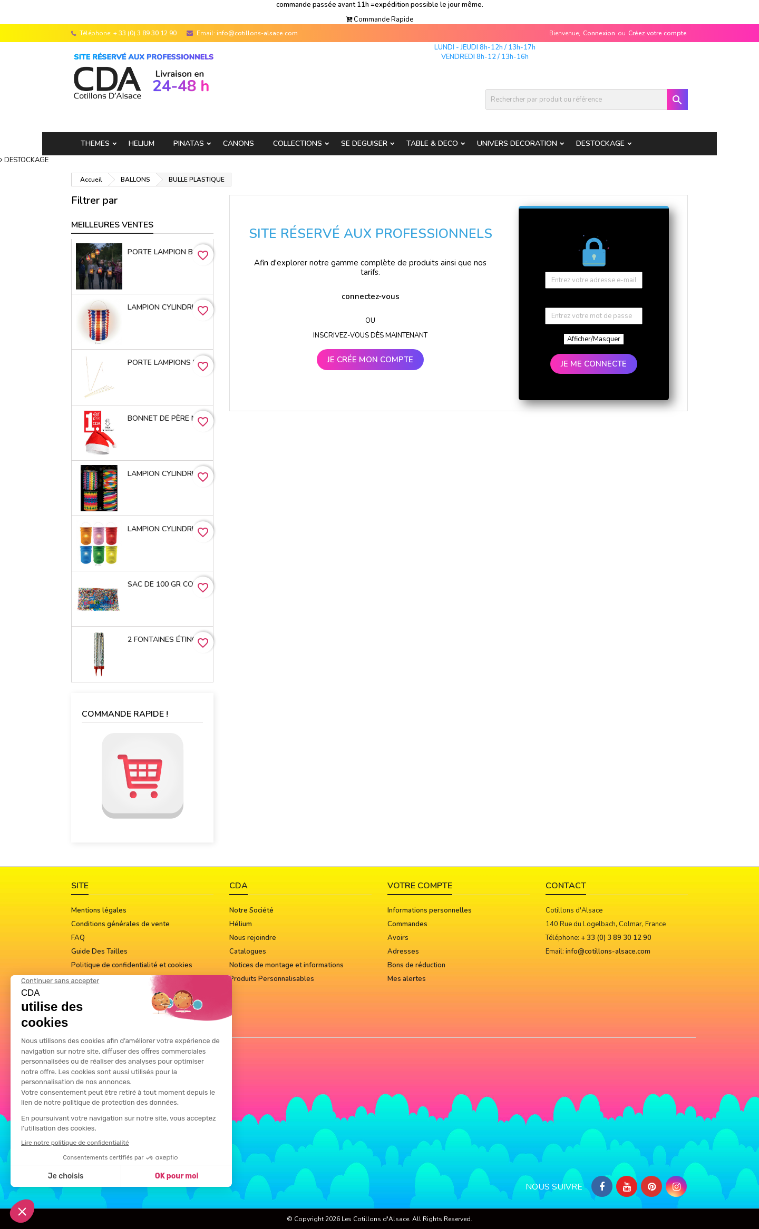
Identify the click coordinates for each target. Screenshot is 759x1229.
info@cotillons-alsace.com (257, 33)
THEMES (95, 143)
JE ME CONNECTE (594, 364)
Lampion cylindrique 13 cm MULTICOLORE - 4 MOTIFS (168, 474)
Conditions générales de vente (120, 924)
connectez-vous (371, 296)
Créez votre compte (657, 33)
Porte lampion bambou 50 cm (168, 252)
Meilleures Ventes (112, 225)
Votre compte (419, 885)
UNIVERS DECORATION (517, 143)
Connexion (599, 33)
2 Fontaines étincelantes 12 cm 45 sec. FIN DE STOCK (168, 640)
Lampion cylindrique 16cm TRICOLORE (168, 307)
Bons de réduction (416, 965)
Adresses (403, 951)
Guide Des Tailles (99, 951)
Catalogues (247, 951)
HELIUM (141, 143)
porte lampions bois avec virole (168, 363)
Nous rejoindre (252, 938)
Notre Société (251, 910)
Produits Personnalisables (271, 979)
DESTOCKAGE (600, 143)
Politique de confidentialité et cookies (131, 965)
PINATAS (188, 143)
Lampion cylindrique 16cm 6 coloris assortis (168, 529)
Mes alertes (406, 979)
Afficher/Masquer (593, 339)
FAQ (78, 938)
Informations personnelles (429, 910)
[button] (379, 19)
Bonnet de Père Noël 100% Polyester (168, 418)
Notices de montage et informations (286, 965)
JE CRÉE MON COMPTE (370, 359)
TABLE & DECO (432, 143)
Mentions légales (98, 910)
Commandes (407, 924)
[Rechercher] (586, 99)
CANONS (238, 143)
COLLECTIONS (297, 143)
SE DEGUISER (364, 143)
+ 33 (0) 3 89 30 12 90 (145, 33)
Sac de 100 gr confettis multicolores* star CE (168, 584)
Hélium (240, 924)
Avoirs (397, 938)
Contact (566, 885)
